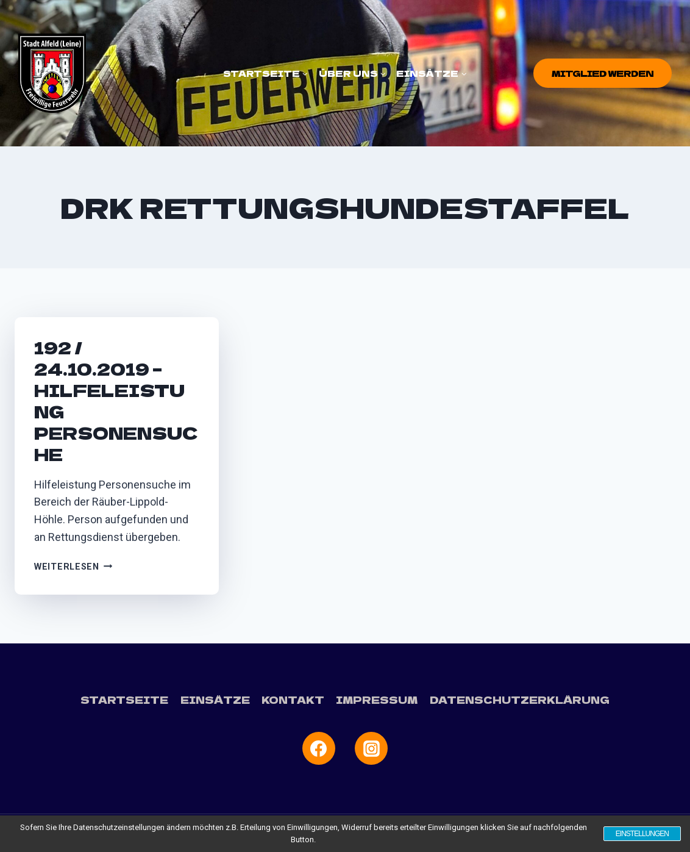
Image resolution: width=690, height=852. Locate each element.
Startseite (125, 699)
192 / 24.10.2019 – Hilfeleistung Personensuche (116, 400)
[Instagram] (371, 748)
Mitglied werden (602, 73)
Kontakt (294, 699)
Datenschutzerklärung (519, 699)
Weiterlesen (73, 567)
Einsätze (216, 699)
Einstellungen (641, 833)
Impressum (377, 699)
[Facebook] (318, 748)
